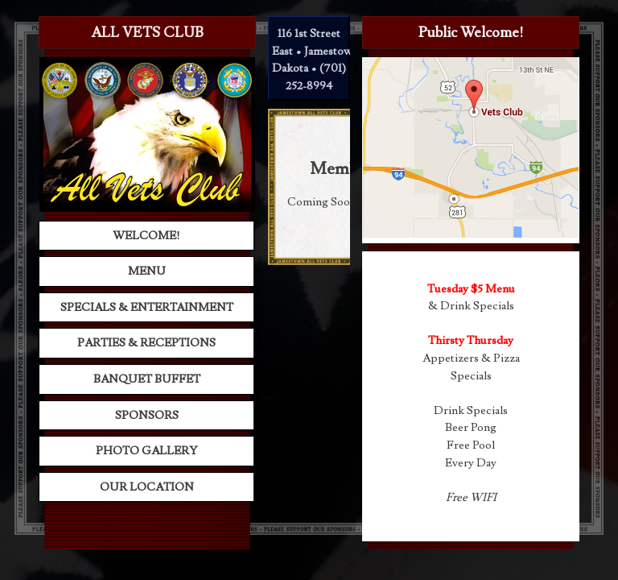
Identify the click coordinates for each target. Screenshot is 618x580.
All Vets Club (147, 32)
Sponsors (147, 415)
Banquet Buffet (146, 379)
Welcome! (146, 235)
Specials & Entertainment (146, 307)
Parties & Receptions (146, 342)
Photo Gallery (146, 450)
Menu (147, 271)
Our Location (147, 487)
